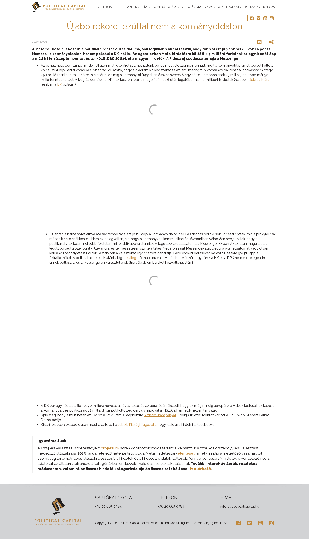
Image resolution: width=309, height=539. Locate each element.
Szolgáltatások (166, 7)
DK (59, 84)
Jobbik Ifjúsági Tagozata (137, 425)
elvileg (131, 258)
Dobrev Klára (258, 80)
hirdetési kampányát (160, 415)
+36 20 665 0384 (108, 506)
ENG (109, 7)
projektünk (110, 448)
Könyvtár (252, 7)
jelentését (186, 453)
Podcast (270, 7)
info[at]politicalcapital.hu (239, 506)
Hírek (146, 7)
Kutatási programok (198, 7)
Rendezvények (230, 7)
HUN (101, 7)
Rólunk (133, 7)
